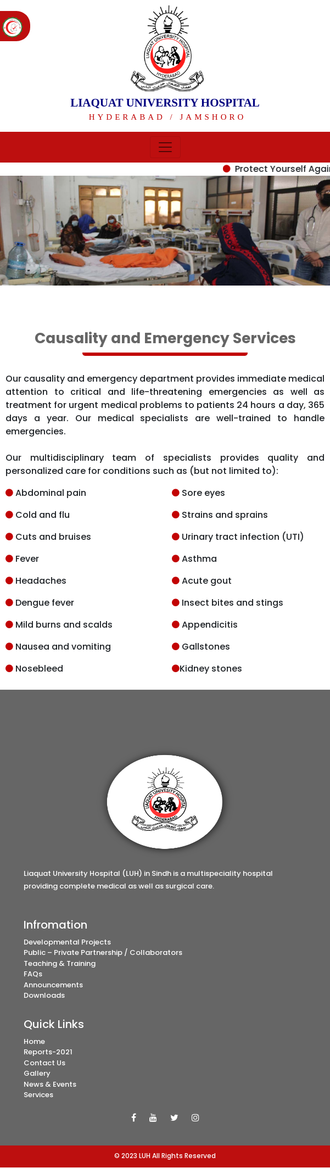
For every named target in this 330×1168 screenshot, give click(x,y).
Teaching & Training (60, 963)
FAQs (33, 974)
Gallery (37, 1073)
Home (34, 1041)
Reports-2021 (48, 1052)
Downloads (44, 995)
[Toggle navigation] (165, 147)
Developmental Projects (67, 942)
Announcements (53, 985)
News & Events (50, 1084)
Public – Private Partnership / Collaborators (103, 952)
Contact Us (44, 1063)
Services (38, 1094)
